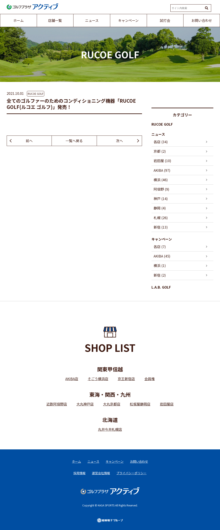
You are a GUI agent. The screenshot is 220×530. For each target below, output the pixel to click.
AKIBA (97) (162, 170)
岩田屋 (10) (162, 160)
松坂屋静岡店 (140, 404)
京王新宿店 (126, 378)
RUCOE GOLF (35, 93)
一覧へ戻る (74, 140)
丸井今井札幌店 (110, 429)
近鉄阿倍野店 (56, 404)
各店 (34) (161, 141)
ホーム (76, 461)
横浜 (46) (161, 179)
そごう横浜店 (98, 378)
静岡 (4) (160, 208)
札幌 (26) (161, 217)
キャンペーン (161, 239)
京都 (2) (160, 151)
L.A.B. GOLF (161, 287)
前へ (29, 140)
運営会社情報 (101, 473)
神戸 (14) (161, 198)
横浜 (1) (160, 265)
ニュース (158, 134)
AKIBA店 (71, 378)
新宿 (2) (160, 275)
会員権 (149, 378)
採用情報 (79, 473)
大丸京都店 (111, 404)
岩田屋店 (167, 404)
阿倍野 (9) (161, 189)
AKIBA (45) (162, 256)
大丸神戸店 (85, 404)
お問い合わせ (139, 461)
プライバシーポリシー (131, 473)
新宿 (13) (161, 227)
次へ (119, 140)
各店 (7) (160, 246)
